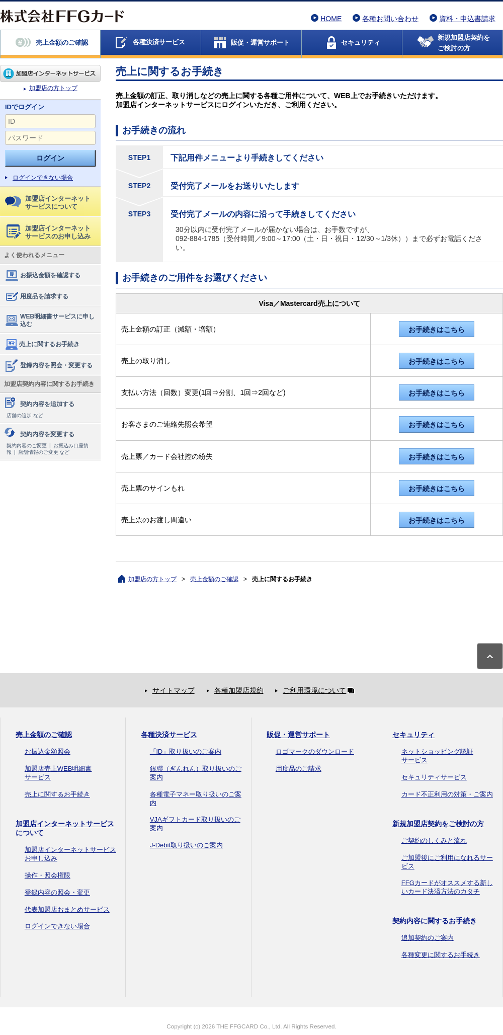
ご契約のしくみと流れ (434, 840)
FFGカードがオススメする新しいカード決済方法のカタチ (447, 887)
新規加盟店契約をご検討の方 (438, 824)
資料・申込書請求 (467, 19)
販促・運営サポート (298, 735)
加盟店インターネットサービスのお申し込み (49, 232)
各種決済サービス (169, 735)
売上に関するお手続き (41, 344)
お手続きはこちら (436, 330)
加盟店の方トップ (50, 73)
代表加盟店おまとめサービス (67, 909)
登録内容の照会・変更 (57, 892)
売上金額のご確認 (214, 579)
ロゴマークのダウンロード (315, 751)
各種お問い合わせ (390, 19)
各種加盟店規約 (239, 690)
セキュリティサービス (434, 777)
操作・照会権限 (47, 875)
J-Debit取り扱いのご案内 (186, 845)
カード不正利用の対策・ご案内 (447, 794)
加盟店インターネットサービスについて (48, 202)
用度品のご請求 (298, 768)
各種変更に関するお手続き (440, 955)
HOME (331, 19)
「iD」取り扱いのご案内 (185, 751)
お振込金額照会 (47, 751)
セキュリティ (413, 735)
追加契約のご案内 (427, 937)
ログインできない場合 (43, 177)
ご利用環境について (320, 690)
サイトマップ (173, 690)
